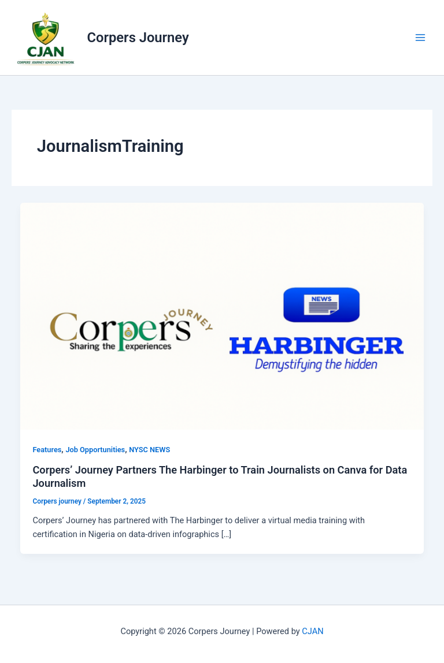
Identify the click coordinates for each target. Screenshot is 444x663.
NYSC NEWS (149, 449)
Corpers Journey (138, 37)
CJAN (312, 631)
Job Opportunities (95, 449)
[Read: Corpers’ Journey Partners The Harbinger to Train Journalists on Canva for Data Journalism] (222, 315)
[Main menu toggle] (420, 37)
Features (46, 449)
